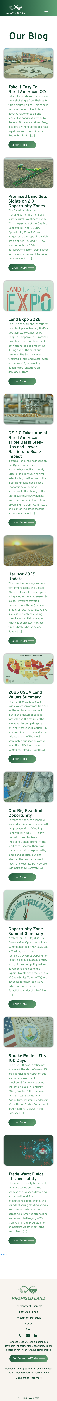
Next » (4, 1255)
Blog (28, 1329)
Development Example (28, 1306)
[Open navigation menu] (46, 10)
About (28, 1324)
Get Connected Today (25, 1358)
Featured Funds (28, 1312)
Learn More (19, 144)
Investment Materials (28, 1318)
